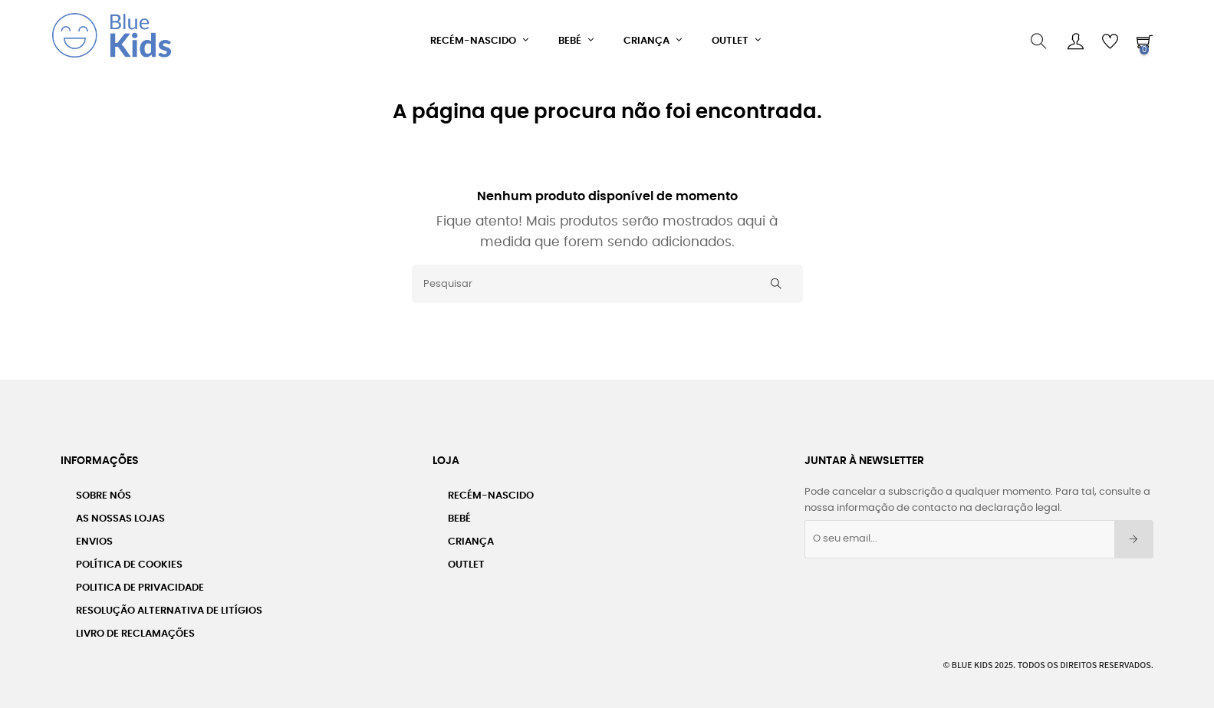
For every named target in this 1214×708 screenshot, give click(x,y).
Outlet (466, 559)
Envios (94, 536)
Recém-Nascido (491, 490)
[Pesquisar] (607, 277)
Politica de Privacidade (140, 582)
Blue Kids (972, 658)
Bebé (459, 513)
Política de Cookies (129, 559)
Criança (471, 536)
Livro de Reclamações (135, 628)
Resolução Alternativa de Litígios (169, 605)
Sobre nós (103, 490)
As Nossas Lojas (120, 513)
